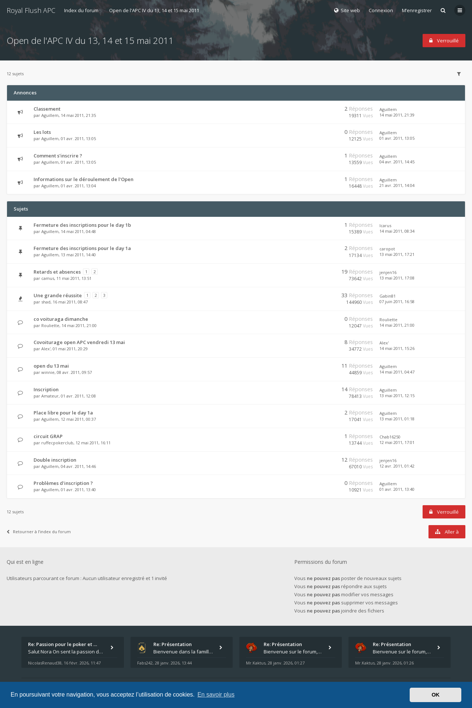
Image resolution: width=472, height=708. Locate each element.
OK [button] (435, 695)
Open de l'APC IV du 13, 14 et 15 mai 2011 (154, 10)
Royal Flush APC (31, 10)
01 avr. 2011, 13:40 (396, 489)
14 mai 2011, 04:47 (396, 372)
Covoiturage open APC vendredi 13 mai (79, 342)
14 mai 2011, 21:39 (396, 115)
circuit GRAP (48, 436)
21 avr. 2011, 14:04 (396, 185)
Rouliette (50, 325)
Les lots (42, 132)
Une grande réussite (58, 295)
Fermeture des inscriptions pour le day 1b (82, 225)
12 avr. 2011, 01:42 (396, 466)
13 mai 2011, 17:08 (396, 278)
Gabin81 (387, 296)
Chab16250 (389, 437)
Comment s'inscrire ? (58, 155)
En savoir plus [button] (216, 694)
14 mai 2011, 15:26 (396, 348)
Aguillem (50, 115)
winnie (48, 372)
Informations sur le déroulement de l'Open (83, 179)
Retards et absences (57, 271)
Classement (47, 108)
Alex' (46, 348)
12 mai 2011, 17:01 (396, 442)
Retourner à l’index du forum (39, 531)
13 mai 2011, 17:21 (396, 254)
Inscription (46, 389)
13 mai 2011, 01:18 (396, 418)
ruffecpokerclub (57, 442)
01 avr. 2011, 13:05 (396, 138)
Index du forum (81, 10)
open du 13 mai (51, 365)
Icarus (385, 225)
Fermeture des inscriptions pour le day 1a (82, 248)
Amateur (50, 396)
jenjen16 (387, 272)
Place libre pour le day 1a (63, 412)
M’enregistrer (417, 10)
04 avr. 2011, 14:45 (396, 161)
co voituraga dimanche (61, 319)
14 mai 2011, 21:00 (396, 325)
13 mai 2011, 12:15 (396, 395)
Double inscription (55, 460)
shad (46, 302)
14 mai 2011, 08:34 (396, 231)
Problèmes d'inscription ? (63, 483)
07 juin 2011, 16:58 (396, 301)
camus (47, 278)
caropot (387, 248)
